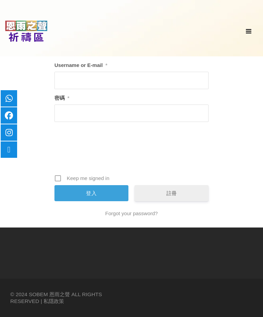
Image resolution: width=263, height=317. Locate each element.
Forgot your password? (131, 213)
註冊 (171, 193)
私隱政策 (53, 301)
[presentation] (132, 150)
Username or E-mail (80, 65)
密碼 (61, 98)
